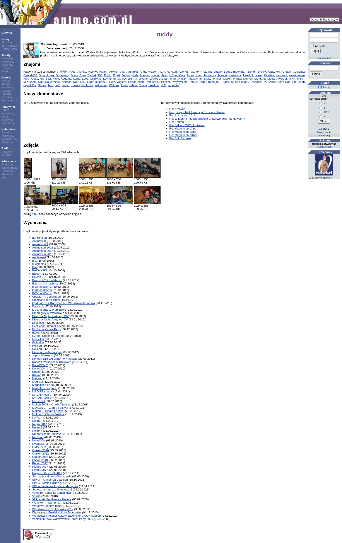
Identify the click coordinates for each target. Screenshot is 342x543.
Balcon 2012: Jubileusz (47, 280)
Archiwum (8, 42)
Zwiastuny (8, 123)
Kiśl (48, 78)
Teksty (6, 55)
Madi (173, 78)
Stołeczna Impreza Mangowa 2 (52, 489)
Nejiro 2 (37, 420)
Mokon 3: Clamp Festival (48, 411)
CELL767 (274, 71)
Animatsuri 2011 (42, 247)
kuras (76, 78)
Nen (75, 81)
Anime (6, 80)
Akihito (81, 71)
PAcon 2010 (40, 460)
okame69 (101, 81)
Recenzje (8, 58)
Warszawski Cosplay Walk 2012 (52, 509)
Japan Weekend (42, 355)
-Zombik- (174, 85)
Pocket (165, 81)
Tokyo (66, 85)
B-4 (34, 267)
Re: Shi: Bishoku (180, 138)
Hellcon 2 (38, 349)
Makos (217, 78)
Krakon (36, 371)
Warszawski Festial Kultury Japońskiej (56, 512)
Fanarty (6, 93)
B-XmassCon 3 (42, 290)
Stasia (42, 85)
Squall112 (29, 85)
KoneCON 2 (40, 365)
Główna (7, 32)
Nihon (5, 110)
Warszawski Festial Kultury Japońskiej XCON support (66, 515)
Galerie (6, 77)
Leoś (85, 78)
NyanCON (38, 440)
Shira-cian (284, 81)
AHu (72, 71)
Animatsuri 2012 (42, 250)
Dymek (91, 75)
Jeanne (222, 75)
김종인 (63, 71)
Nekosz (66, 81)
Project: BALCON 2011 (47, 473)
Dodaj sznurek (324, 147)
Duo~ (74, 75)
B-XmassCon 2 (42, 286)
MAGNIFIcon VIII (43, 398)
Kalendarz (8, 129)
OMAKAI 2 (39, 447)
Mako (207, 78)
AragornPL (155, 71)
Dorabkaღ (62, 75)
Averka (183, 71)
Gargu (125, 75)
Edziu (107, 75)
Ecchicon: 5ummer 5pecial (49, 326)
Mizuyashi (29, 81)
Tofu (57, 85)
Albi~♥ (92, 71)
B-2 (34, 260)
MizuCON (38, 401)
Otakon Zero (40, 456)
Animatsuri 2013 (42, 254)
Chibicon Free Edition (46, 299)
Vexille (36, 496)
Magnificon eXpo (43, 384)
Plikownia (8, 106)
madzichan (195, 78)
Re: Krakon (176, 122)
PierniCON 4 (40, 466)
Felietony (7, 64)
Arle (166, 71)
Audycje (7, 151)
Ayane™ (195, 71)
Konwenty (8, 61)
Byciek (262, 71)
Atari (174, 71)
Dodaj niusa (9, 49)
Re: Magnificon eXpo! (183, 135)
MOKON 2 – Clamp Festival (50, 407)
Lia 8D (121, 78)
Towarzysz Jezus (82, 85)
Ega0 (116, 75)
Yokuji (143, 85)
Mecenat (7, 174)
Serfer (272, 81)
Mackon (37, 378)
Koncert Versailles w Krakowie (51, 362)
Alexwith (113, 71)
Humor (6, 68)
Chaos (286, 71)
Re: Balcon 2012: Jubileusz (187, 125)
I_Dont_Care (177, 75)
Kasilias (269, 75)
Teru (50, 85)
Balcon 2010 (40, 277)
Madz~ (182, 78)
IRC (4, 177)
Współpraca (9, 167)
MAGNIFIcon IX (42, 391)
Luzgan (163, 78)
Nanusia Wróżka (49, 81)
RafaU (192, 81)
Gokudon (38, 342)
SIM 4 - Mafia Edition (45, 483)
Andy (143, 71)
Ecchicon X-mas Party (46, 329)
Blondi (251, 71)
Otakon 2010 (40, 450)
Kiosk (5, 71)
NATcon (37, 417)
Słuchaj (324, 87)
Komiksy (7, 97)
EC (100, 75)
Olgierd (121, 81)
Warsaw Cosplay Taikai (47, 505)
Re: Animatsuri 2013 (182, 115)
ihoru (190, 75)
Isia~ (198, 75)
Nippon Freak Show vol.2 (48, 434)
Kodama (66, 78)
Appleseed (39, 257)
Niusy (5, 39)
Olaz (112, 81)
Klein (56, 78)
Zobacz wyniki (324, 132)
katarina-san (297, 75)
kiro (42, 78)
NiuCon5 (37, 437)
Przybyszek (179, 81)
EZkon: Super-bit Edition (47, 335)
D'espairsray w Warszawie (49, 309)
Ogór (90, 81)
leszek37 (95, 78)
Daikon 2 (38, 306)
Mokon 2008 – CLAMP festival (51, 404)
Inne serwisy (10, 45)
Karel (258, 75)
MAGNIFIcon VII (42, 394)
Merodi (282, 78)
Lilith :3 (132, 78)
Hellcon (37, 345)
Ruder (225, 81)
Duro (82, 75)
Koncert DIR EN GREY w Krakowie (54, 358)
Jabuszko (209, 75)
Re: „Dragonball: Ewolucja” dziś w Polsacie (196, 112)
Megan (271, 78)
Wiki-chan (101, 85)
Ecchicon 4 (39, 322)
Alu (122, 71)
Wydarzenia (9, 100)
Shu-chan (298, 81)
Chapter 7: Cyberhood (46, 296)
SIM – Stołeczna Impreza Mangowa (55, 486)
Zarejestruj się (324, 58)
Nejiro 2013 (39, 424)
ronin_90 (214, 81)
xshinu (133, 85)
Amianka (132, 71)
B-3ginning (39, 264)
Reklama (7, 171)
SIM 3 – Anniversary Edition (50, 479)
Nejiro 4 (37, 430)
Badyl (227, 71)
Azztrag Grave (212, 71)
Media (5, 116)
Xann (124, 85)
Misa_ (301, 78)
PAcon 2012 (40, 463)
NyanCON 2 (40, 443)
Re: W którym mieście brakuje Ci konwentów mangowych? (207, 118)
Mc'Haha (260, 78)
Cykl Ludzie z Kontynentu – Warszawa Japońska (63, 303)
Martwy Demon (243, 78)
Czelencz (299, 71)
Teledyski (8, 119)
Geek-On (38, 339)
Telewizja (7, 142)
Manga (6, 84)
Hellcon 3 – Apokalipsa (47, 352)
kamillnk (248, 75)
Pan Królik (152, 81)
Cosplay (7, 90)
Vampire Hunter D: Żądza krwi (51, 492)
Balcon (36, 273)
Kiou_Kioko (30, 78)
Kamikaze (235, 75)
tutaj (34, 214)
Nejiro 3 (37, 427)
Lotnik (153, 78)
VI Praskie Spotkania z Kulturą (51, 499)
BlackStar (239, 71)
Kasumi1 (281, 75)
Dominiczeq (46, 75)
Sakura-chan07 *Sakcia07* (248, 81)
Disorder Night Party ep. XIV (50, 316)
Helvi (164, 75)
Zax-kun (154, 85)
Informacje (9, 161)
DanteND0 (30, 75)
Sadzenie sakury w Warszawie (51, 476)
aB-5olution (39, 237)
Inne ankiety (324, 135)
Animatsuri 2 (40, 244)
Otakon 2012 (40, 453)
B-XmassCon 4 (42, 293)
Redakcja (8, 164)
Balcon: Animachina (45, 283)
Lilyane (143, 78)
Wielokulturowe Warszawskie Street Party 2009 (62, 519)
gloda (135, 75)
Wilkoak (114, 85)
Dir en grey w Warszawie (48, 313)
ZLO (163, 85)
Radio (6, 148)
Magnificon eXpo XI (44, 388)
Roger (203, 81)
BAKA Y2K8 (40, 270)
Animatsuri (39, 241)
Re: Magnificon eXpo (182, 128)
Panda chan (136, 81)
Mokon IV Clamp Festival (48, 414)
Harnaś (145, 75)
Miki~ (292, 78)
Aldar (102, 71)
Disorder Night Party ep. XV (50, 319)
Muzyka (7, 155)
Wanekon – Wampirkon (47, 502)
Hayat (155, 75)
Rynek (6, 132)
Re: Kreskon (177, 109)
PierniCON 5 (40, 470)
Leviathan (109, 78)
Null (82, 81)
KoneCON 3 (40, 368)
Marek (227, 78)
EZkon (36, 332)
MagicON (38, 381)
